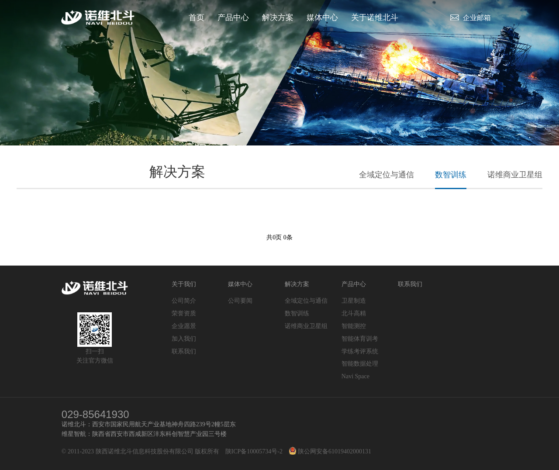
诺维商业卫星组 (514, 174)
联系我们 (184, 351)
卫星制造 (354, 300)
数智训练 (450, 174)
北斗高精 (354, 313)
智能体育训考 (360, 338)
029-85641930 (95, 414)
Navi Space (355, 376)
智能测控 (354, 326)
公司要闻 (240, 300)
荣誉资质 (184, 313)
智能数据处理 (360, 363)
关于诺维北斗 (374, 17)
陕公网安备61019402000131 (330, 451)
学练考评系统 (360, 351)
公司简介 (184, 300)
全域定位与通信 (386, 174)
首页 (196, 17)
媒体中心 (322, 17)
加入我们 (184, 338)
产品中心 (233, 17)
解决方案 (277, 17)
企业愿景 (184, 326)
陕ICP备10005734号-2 (254, 451)
